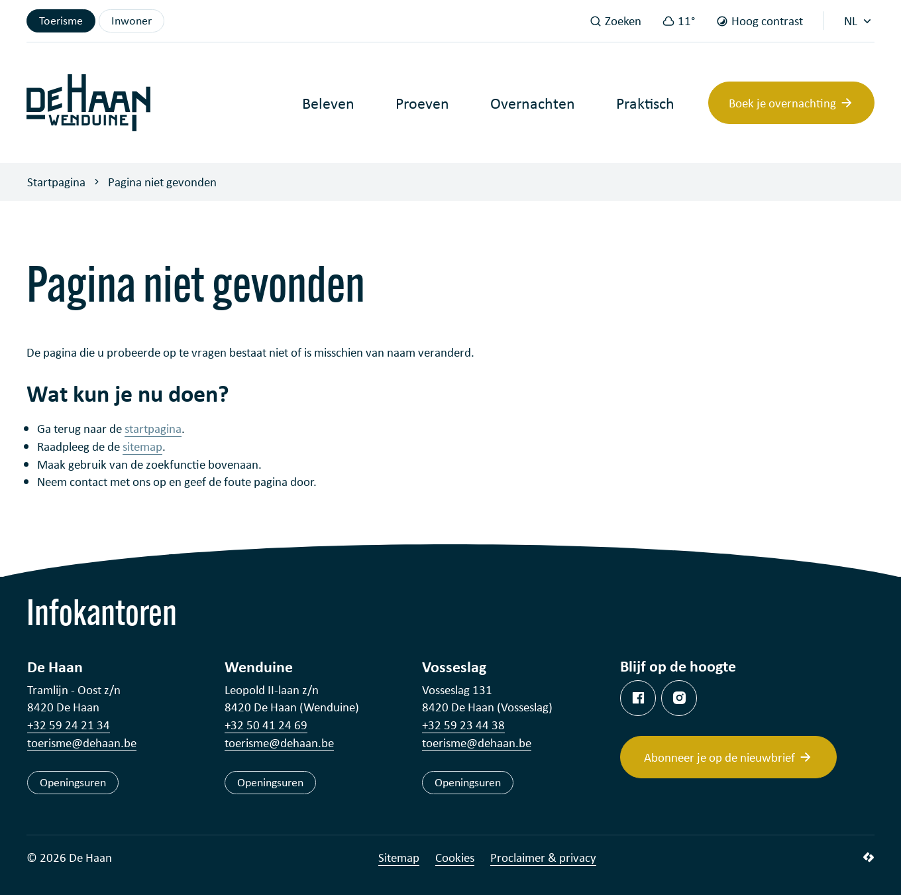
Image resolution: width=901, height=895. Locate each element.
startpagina (153, 428)
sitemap (142, 446)
